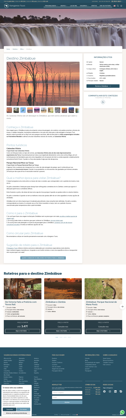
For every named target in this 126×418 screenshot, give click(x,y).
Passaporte (88, 372)
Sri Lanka (36, 399)
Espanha (36, 375)
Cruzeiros (81, 6)
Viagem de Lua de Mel (58, 370)
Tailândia (36, 401)
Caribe (20, 368)
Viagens (54, 362)
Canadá (6, 368)
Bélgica (21, 364)
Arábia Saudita (8, 362)
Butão (20, 366)
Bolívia (36, 364)
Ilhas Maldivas (38, 381)
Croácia (21, 372)
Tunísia (36, 404)
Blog (86, 362)
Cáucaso (36, 368)
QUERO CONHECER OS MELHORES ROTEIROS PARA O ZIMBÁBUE (43, 260)
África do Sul (7, 360)
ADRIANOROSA (119, 416)
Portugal (36, 395)
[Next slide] (122, 308)
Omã (35, 393)
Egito (35, 372)
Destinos (15, 51)
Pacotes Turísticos (57, 364)
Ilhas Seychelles (23, 383)
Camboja (36, 366)
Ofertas (92, 6)
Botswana (6, 366)
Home (8, 51)
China (20, 370)
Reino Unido (37, 397)
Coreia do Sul (38, 370)
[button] (56, 339)
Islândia (36, 385)
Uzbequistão (37, 406)
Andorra (36, 360)
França (36, 379)
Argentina (21, 362)
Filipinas (21, 379)
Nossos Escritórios (108, 362)
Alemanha (22, 360)
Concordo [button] (9, 409)
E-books (87, 360)
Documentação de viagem (92, 364)
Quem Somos (95, 1)
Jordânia (36, 387)
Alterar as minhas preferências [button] (16, 413)
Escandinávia (22, 375)
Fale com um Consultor (104, 1)
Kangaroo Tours (13, 250)
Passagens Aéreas (57, 372)
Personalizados (45, 6)
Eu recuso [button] (23, 409)
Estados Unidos (8, 379)
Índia (35, 383)
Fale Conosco (107, 366)
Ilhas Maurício (7, 383)
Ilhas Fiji (21, 381)
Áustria (6, 364)
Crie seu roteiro (104, 6)
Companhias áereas (90, 366)
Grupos (59, 6)
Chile (5, 370)
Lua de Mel (70, 6)
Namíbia (36, 391)
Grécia (5, 381)
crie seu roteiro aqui (56, 222)
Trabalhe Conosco (108, 364)
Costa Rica (7, 372)
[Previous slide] (4, 308)
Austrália (36, 362)
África (22, 51)
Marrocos (36, 389)
